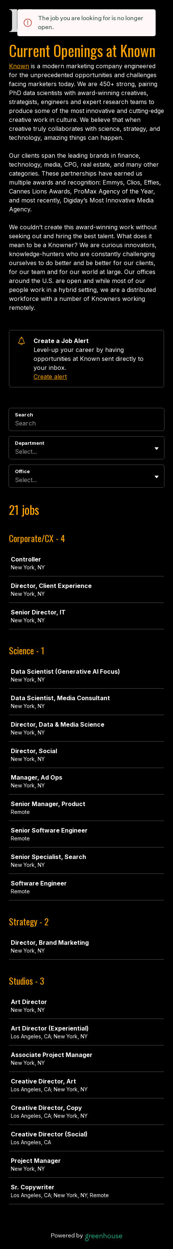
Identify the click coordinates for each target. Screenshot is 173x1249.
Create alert (50, 376)
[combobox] (16, 451)
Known (19, 66)
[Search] (86, 424)
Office (22, 471)
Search (24, 415)
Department (29, 443)
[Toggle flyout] (156, 448)
